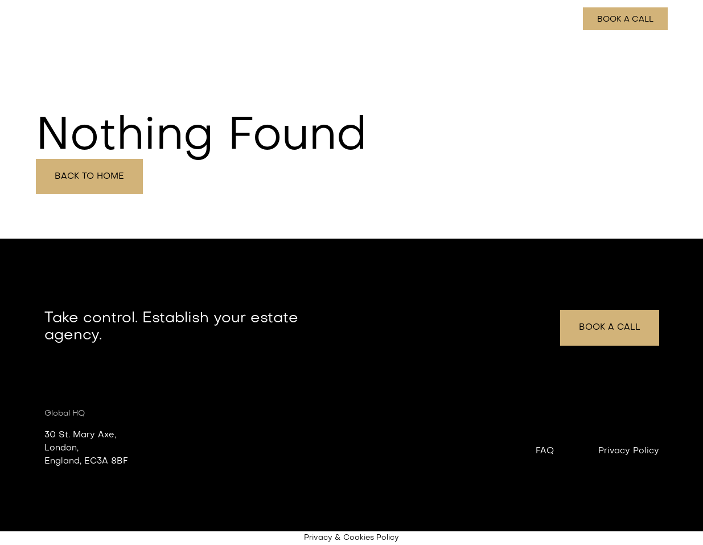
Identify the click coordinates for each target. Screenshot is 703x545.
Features (435, 19)
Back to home (89, 177)
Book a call (625, 19)
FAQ (545, 451)
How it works (496, 19)
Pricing (554, 19)
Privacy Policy (628, 451)
